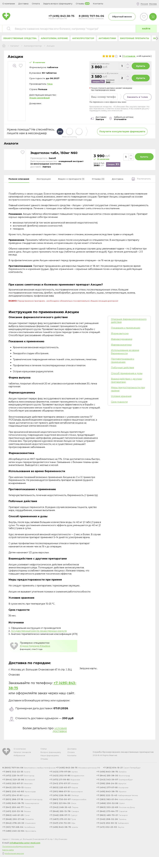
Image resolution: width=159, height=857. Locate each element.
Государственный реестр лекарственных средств (39, 631)
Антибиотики (107, 38)
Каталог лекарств (22, 752)
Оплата (36, 3)
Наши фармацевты (50, 755)
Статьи (44, 749)
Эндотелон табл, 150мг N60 (53, 153)
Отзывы (44, 759)
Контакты (71, 755)
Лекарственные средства (19, 38)
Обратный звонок (122, 16)
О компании (20, 749)
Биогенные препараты (134, 38)
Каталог (14, 46)
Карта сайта (8, 850)
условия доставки (60, 729)
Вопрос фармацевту (51, 752)
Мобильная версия (14, 853)
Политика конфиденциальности (18, 846)
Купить (140, 66)
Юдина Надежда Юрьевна (35, 646)
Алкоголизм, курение (54, 38)
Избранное (19, 755)
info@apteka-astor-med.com (25, 843)
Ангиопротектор (83, 38)
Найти (146, 28)
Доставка (71, 749)
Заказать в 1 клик (137, 97)
